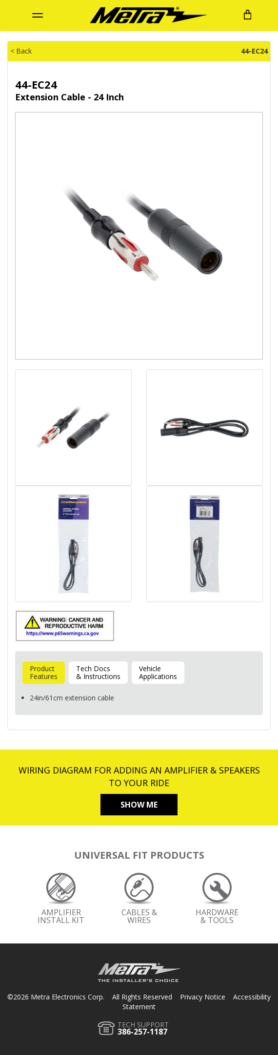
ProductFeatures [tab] (44, 672)
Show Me (139, 804)
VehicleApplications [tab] (158, 672)
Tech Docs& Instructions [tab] (98, 672)
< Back (21, 51)
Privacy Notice (202, 996)
